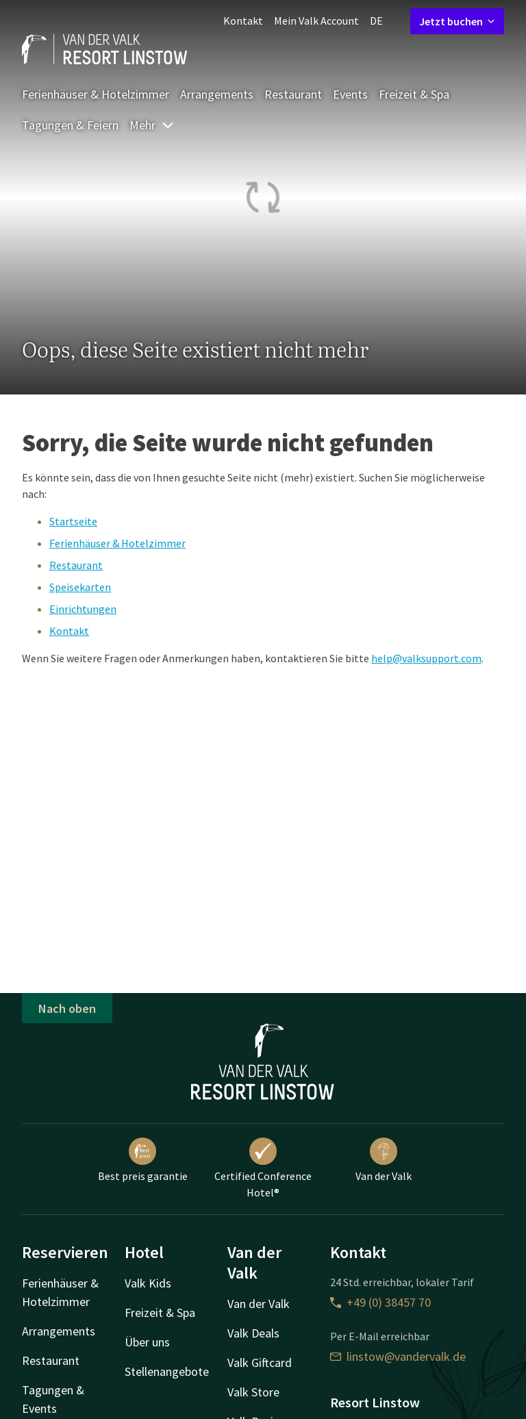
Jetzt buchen (457, 21)
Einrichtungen (82, 609)
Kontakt (243, 20)
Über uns (147, 1342)
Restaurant (293, 94)
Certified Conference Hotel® (263, 1168)
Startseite (73, 521)
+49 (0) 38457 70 (380, 1302)
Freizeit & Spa (414, 94)
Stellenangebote (167, 1371)
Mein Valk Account (316, 20)
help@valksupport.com (426, 658)
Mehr (152, 125)
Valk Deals (253, 1333)
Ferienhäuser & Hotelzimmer (95, 94)
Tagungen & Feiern (70, 125)
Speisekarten (80, 587)
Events (350, 94)
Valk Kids (148, 1283)
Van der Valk (383, 1160)
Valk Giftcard (259, 1362)
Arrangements (216, 94)
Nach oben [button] (67, 1008)
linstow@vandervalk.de (398, 1356)
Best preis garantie (143, 1160)
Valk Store (253, 1392)
